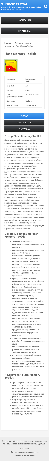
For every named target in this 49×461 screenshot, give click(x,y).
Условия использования (24, 455)
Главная (7, 43)
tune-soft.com (14, 4)
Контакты (24, 449)
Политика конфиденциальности (25, 452)
